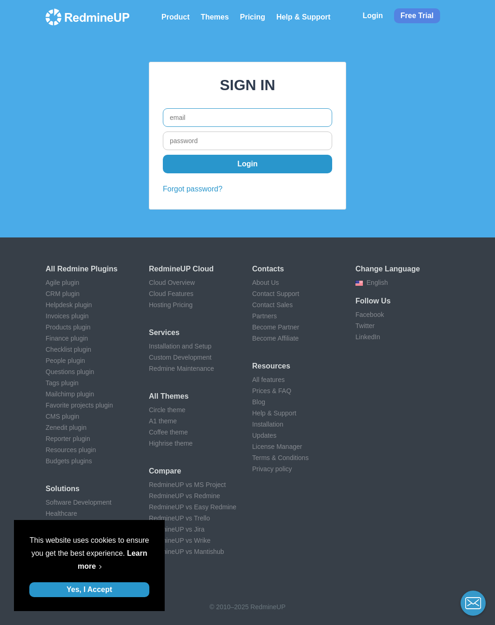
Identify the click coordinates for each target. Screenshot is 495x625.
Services (164, 332)
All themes (168, 396)
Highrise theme (171, 443)
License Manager (277, 446)
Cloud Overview (172, 282)
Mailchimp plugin (70, 394)
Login (372, 16)
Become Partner (275, 327)
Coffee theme (168, 432)
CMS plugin (62, 416)
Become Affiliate (275, 338)
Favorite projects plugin (79, 405)
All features (268, 379)
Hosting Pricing (171, 305)
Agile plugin (62, 282)
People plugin (65, 360)
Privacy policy (272, 469)
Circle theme (167, 410)
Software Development (79, 502)
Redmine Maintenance (181, 368)
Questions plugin (70, 371)
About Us (265, 282)
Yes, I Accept (89, 589)
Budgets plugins (69, 461)
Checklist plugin (68, 349)
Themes (214, 17)
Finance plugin (67, 338)
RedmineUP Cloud (181, 269)
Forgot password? (192, 189)
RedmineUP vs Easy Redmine (192, 507)
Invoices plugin (67, 316)
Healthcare (61, 513)
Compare (165, 471)
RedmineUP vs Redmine (184, 496)
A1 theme (163, 421)
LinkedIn (367, 337)
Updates (264, 435)
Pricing (252, 17)
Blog (258, 402)
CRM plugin (63, 293)
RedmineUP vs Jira (177, 529)
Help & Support (303, 17)
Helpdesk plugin (69, 305)
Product (175, 17)
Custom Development (180, 357)
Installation (267, 424)
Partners (264, 316)
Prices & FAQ (271, 391)
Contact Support (275, 293)
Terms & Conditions (280, 457)
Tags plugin (62, 383)
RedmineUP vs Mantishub (186, 551)
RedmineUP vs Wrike (180, 540)
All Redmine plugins (82, 269)
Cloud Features (171, 293)
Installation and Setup (180, 346)
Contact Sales (272, 305)
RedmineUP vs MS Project (187, 484)
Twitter (365, 325)
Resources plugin (71, 450)
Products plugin (68, 327)
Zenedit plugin (66, 427)
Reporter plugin (68, 438)
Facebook (369, 314)
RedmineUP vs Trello (179, 518)
